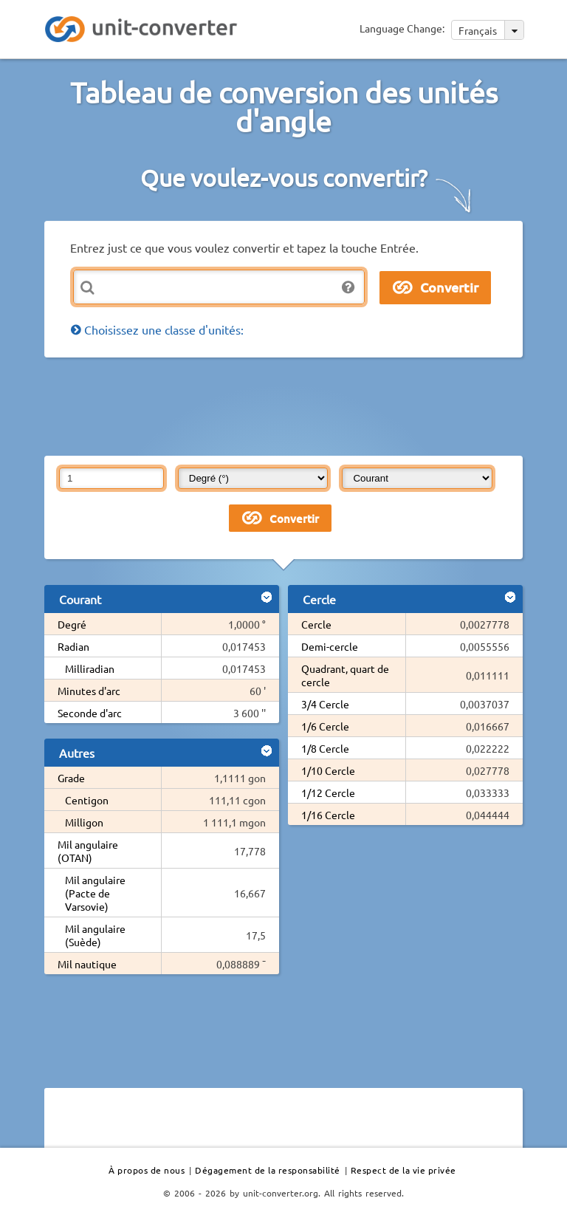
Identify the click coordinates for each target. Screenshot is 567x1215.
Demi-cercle (329, 646)
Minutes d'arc (89, 690)
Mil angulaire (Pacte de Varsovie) (95, 893)
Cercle (316, 624)
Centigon (87, 800)
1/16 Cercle (328, 814)
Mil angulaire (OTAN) (88, 851)
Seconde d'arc (90, 712)
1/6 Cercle (325, 726)
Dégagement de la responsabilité (267, 1170)
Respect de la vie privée (403, 1170)
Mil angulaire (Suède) (95, 935)
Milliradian (89, 668)
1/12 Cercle (328, 792)
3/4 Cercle (325, 704)
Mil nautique (87, 964)
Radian (73, 646)
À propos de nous (147, 1170)
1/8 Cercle (325, 748)
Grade (71, 777)
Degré (72, 624)
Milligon (84, 822)
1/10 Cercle (328, 770)
